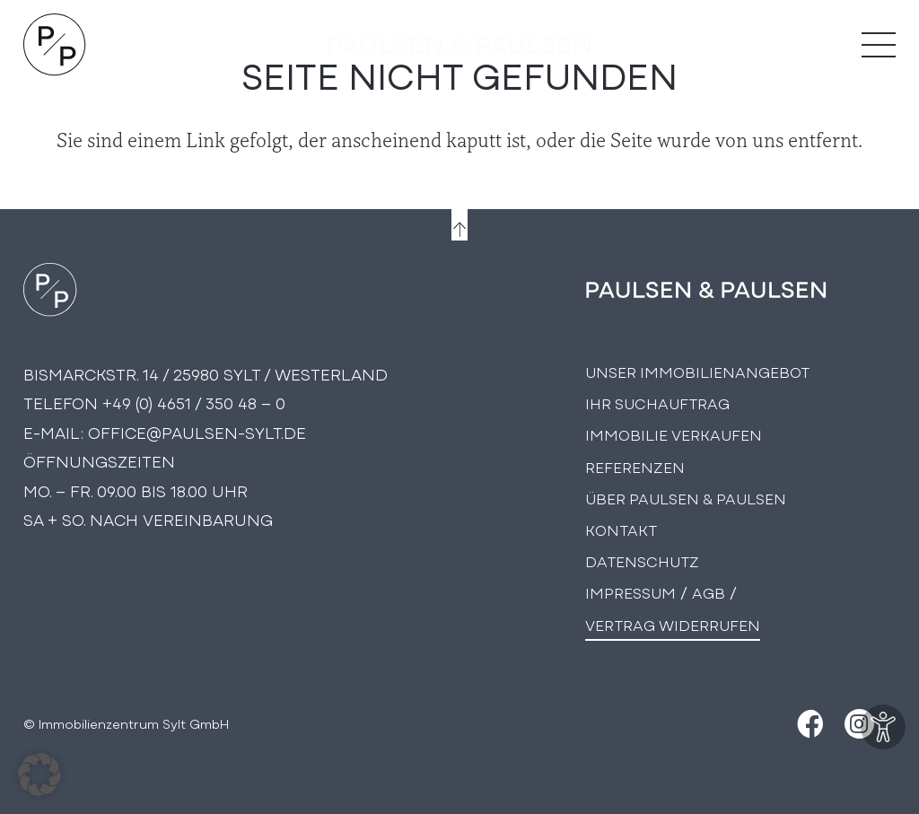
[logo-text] (459, 45)
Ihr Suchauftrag (657, 402)
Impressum (630, 592)
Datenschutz (642, 560)
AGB (708, 592)
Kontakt (621, 529)
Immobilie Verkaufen (673, 434)
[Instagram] (859, 724)
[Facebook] (808, 724)
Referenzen (635, 466)
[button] (39, 774)
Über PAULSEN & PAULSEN (685, 497)
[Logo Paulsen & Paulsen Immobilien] (54, 44)
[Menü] (879, 44)
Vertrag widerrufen (672, 624)
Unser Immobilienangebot (697, 371)
